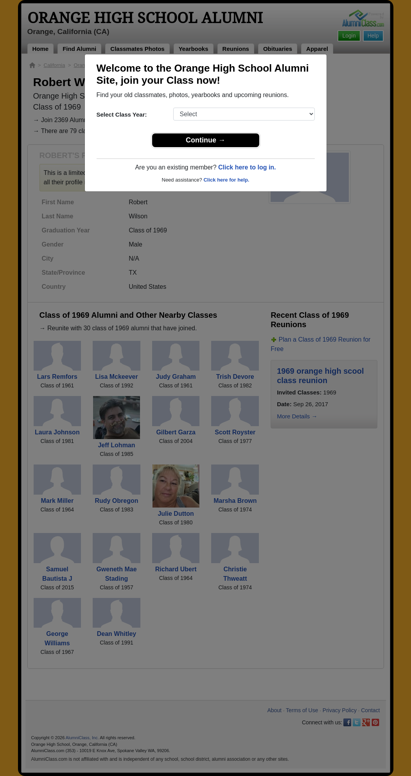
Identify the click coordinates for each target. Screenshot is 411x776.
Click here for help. (226, 180)
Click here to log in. (247, 167)
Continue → (205, 140)
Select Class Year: (122, 114)
